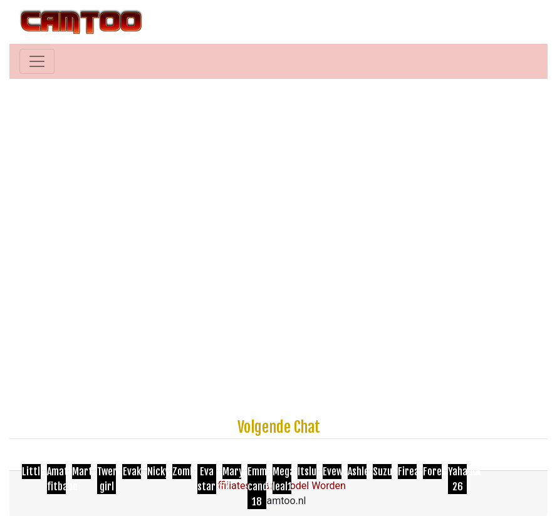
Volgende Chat (278, 427)
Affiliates (231, 486)
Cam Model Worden (302, 486)
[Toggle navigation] (37, 61)
